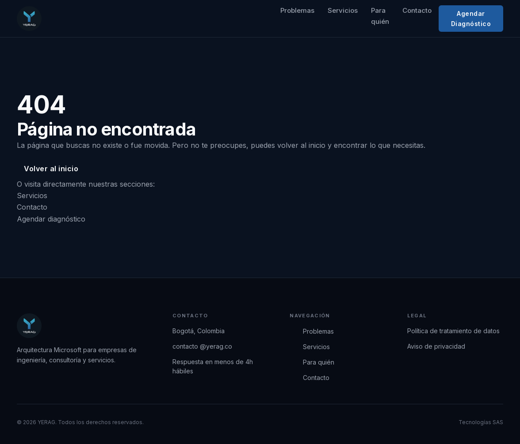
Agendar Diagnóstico (471, 18)
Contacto (417, 10)
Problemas (297, 10)
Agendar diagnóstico (51, 218)
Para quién (380, 16)
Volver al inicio (51, 168)
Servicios (343, 10)
